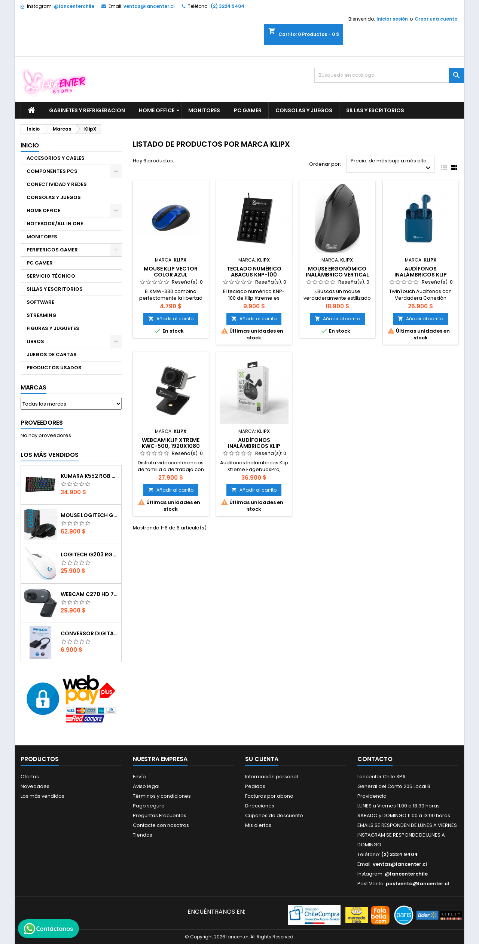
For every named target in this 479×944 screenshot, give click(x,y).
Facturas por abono (269, 796)
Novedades (35, 786)
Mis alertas (258, 825)
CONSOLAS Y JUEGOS (303, 110)
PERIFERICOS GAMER (52, 249)
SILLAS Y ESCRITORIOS (375, 110)
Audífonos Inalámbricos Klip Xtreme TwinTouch (420, 274)
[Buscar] (389, 75)
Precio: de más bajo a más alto (392, 164)
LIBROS (35, 341)
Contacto (375, 759)
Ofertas (30, 776)
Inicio (30, 145)
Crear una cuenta (436, 19)
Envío (139, 776)
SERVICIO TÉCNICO (51, 275)
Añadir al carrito (170, 318)
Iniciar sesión (392, 19)
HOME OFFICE (156, 110)
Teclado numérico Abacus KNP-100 (254, 271)
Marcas (33, 387)
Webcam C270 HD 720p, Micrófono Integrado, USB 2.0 (89, 594)
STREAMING (42, 315)
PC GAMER (248, 110)
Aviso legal (146, 786)
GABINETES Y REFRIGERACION (87, 110)
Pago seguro (149, 805)
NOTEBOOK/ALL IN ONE (55, 223)
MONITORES (204, 110)
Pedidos (255, 786)
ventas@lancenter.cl (149, 6)
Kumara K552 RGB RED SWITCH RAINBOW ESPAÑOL (89, 476)
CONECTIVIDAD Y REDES (57, 184)
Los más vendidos (50, 454)
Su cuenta (261, 759)
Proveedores (42, 422)
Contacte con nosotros (161, 825)
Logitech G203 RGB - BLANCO (89, 554)
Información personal (271, 776)
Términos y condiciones (162, 796)
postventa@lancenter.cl (417, 883)
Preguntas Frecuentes (159, 815)
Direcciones (259, 805)
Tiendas (142, 834)
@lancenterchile (74, 6)
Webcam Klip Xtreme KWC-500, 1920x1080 (171, 443)
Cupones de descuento (274, 815)
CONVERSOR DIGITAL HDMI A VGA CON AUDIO (89, 633)
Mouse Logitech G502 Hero (89, 515)
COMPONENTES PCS (52, 171)
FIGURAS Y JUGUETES (53, 328)
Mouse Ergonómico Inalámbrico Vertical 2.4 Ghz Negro (337, 274)
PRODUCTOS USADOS (54, 367)
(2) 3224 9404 (227, 6)
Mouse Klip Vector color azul (171, 271)
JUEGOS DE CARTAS (52, 354)
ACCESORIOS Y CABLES (56, 158)
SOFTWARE (40, 302)
